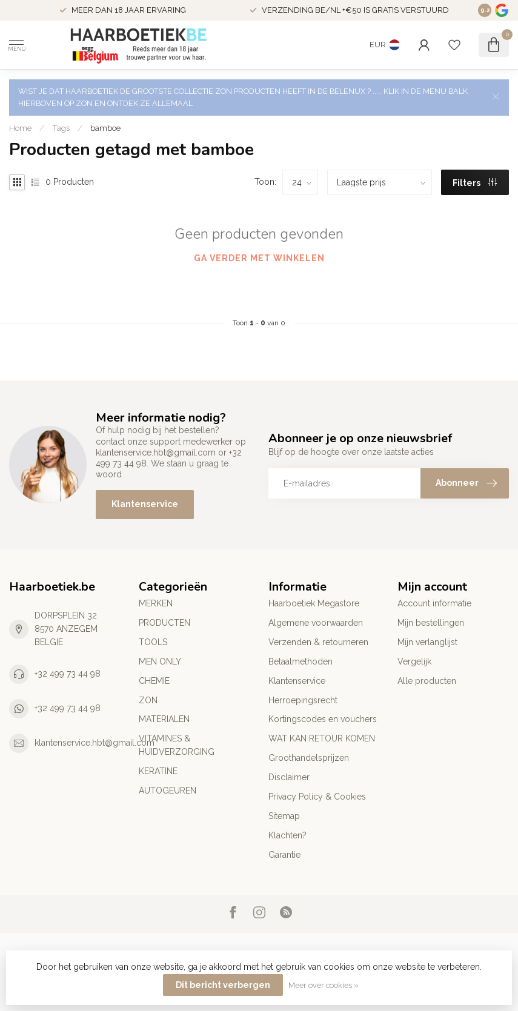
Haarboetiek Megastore (313, 603)
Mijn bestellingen (430, 623)
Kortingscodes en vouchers (322, 719)
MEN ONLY (160, 661)
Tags (61, 128)
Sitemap (284, 816)
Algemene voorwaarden (315, 623)
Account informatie (434, 603)
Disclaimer (289, 777)
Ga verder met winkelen (259, 258)
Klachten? (287, 835)
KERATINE (158, 771)
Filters (475, 183)
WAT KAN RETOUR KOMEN (321, 738)
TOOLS (153, 642)
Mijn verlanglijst (427, 642)
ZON (148, 700)
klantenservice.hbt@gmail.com (94, 742)
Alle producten (426, 681)
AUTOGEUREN (167, 790)
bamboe (105, 128)
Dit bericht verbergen (223, 985)
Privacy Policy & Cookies (317, 796)
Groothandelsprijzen (308, 758)
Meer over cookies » (323, 985)
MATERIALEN (164, 719)
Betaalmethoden (300, 661)
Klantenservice (144, 504)
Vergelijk (414, 661)
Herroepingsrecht (302, 700)
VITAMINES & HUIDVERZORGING (176, 745)
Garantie (284, 855)
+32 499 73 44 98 (68, 673)
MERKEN (156, 603)
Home (20, 128)
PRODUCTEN (164, 623)
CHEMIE (154, 681)
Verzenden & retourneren (318, 642)
